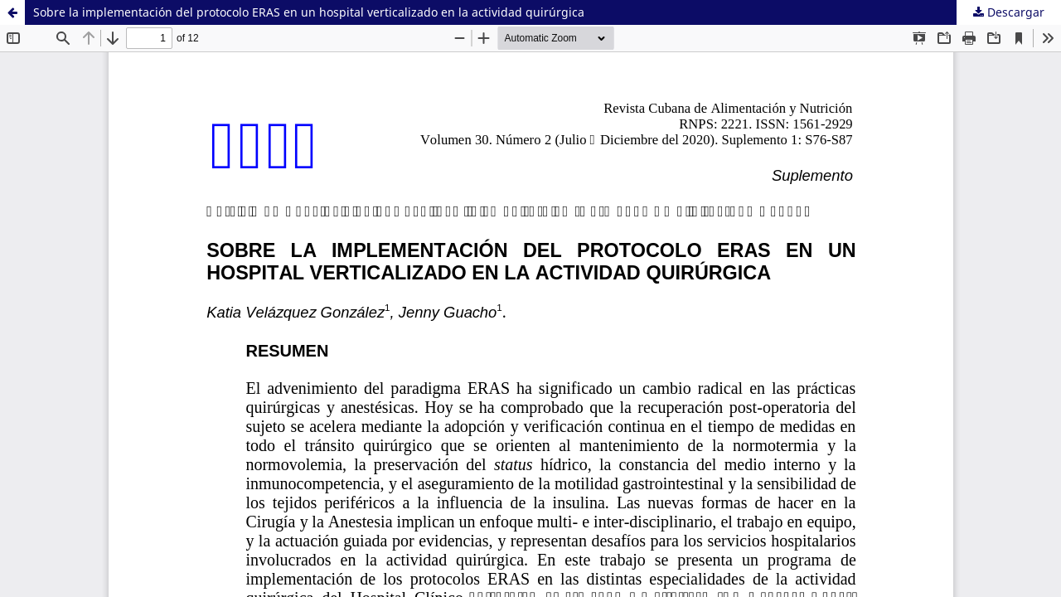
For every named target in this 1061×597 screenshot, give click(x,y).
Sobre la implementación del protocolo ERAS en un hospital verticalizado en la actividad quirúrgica (308, 12)
